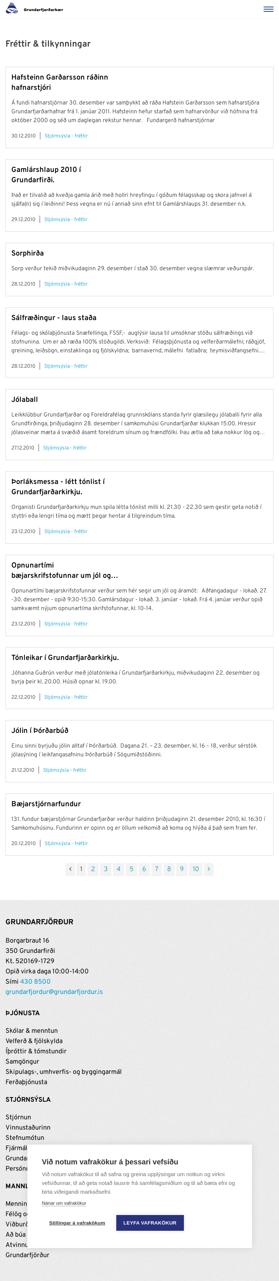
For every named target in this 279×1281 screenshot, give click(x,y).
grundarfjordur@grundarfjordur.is (54, 992)
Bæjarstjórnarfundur (46, 804)
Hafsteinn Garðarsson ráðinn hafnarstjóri (59, 83)
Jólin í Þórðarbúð (39, 731)
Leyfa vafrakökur (150, 1223)
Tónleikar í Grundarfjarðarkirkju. (65, 658)
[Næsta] (209, 869)
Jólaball (24, 400)
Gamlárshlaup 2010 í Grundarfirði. (46, 175)
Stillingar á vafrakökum (77, 1223)
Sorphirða (27, 253)
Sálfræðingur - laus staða (54, 318)
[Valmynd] (270, 9)
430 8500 (35, 982)
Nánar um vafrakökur (64, 1203)
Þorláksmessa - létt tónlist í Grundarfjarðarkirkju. (58, 487)
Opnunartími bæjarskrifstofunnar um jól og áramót (61, 571)
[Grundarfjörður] (36, 9)
